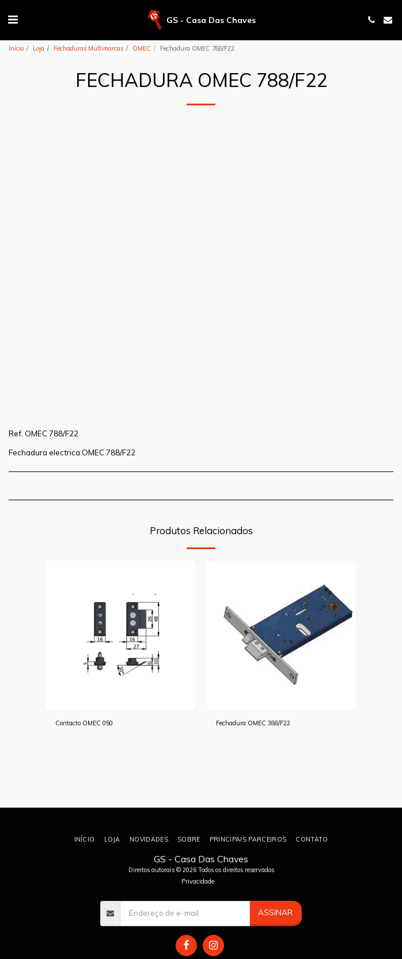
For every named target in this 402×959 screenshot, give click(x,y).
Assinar (275, 912)
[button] (12, 19)
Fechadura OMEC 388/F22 (253, 723)
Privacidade (197, 881)
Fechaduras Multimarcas (88, 48)
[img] (120, 635)
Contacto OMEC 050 (84, 723)
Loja (38, 48)
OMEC (141, 48)
